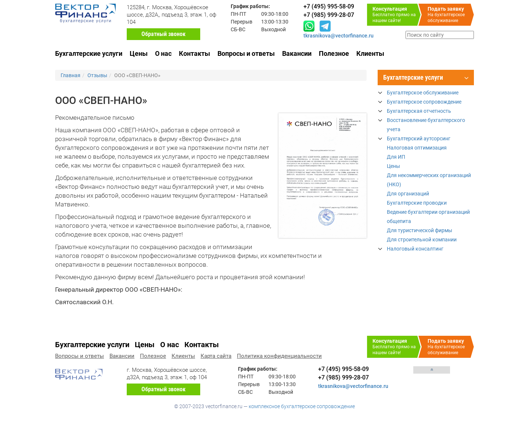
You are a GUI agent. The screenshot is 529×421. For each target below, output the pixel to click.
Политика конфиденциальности (279, 356)
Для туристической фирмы (419, 230)
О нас (163, 53)
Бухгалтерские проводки (417, 203)
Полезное (334, 53)
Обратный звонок (163, 33)
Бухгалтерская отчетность (419, 111)
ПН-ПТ (238, 14)
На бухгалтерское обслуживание (451, 14)
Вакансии (297, 53)
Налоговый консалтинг (415, 249)
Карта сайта (216, 356)
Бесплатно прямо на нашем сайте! (397, 14)
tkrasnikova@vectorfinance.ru (338, 36)
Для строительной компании (422, 239)
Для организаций (408, 194)
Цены (139, 53)
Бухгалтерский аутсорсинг (418, 138)
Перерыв (241, 21)
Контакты (194, 53)
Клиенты (370, 53)
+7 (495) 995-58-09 (343, 369)
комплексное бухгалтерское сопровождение (302, 406)
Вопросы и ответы (246, 53)
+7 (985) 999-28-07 (343, 377)
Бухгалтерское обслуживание (422, 93)
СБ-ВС (238, 29)
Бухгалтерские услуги (88, 53)
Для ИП (396, 157)
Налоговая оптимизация (417, 148)
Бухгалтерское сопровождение (424, 102)
